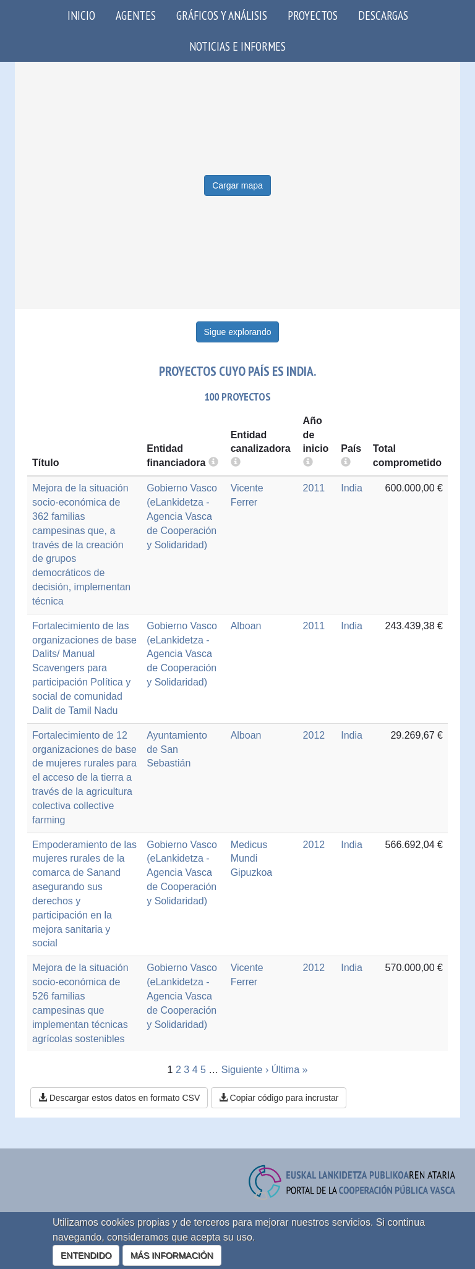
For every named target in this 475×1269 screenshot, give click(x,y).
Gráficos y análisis (221, 15)
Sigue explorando (238, 332)
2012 (314, 735)
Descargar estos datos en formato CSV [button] (119, 1098)
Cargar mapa (237, 185)
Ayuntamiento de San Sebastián (177, 749)
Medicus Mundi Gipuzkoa (252, 858)
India (351, 488)
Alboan (246, 626)
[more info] (308, 462)
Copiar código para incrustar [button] (279, 1098)
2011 (314, 488)
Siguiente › (245, 1069)
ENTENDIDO (86, 1255)
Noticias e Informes (237, 46)
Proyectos (313, 15)
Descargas (383, 15)
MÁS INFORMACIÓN (172, 1255)
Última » (290, 1069)
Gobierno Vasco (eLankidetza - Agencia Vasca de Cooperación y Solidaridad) (182, 516)
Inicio (81, 15)
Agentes (136, 15)
